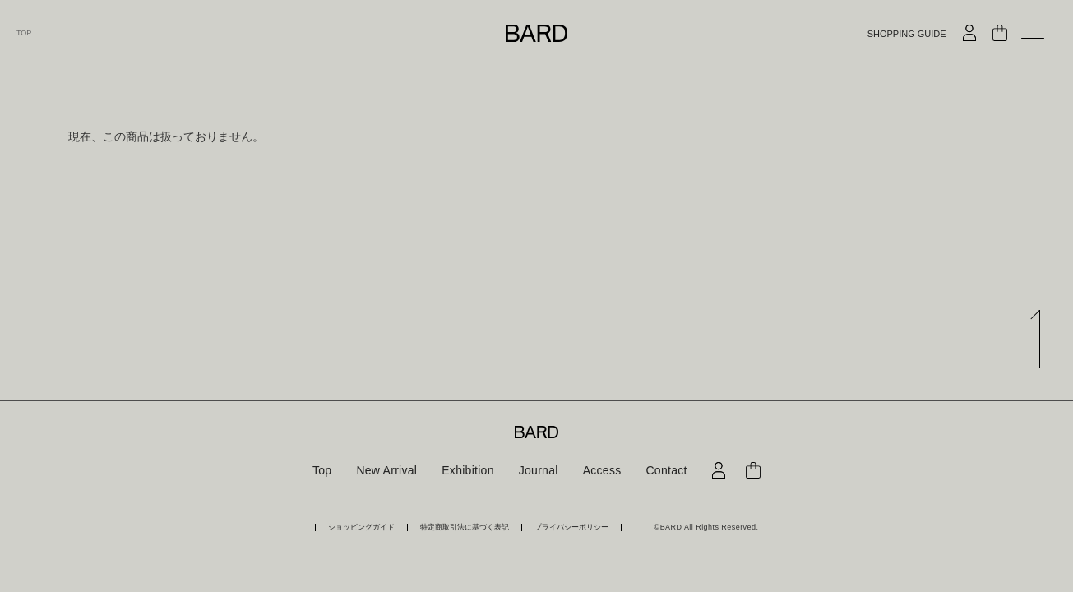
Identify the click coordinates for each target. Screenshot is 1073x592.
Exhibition (468, 470)
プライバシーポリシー (571, 527)
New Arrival (386, 470)
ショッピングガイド (361, 527)
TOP (23, 33)
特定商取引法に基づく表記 (464, 527)
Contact (666, 470)
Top (321, 470)
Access (602, 470)
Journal (538, 470)
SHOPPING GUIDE (906, 34)
